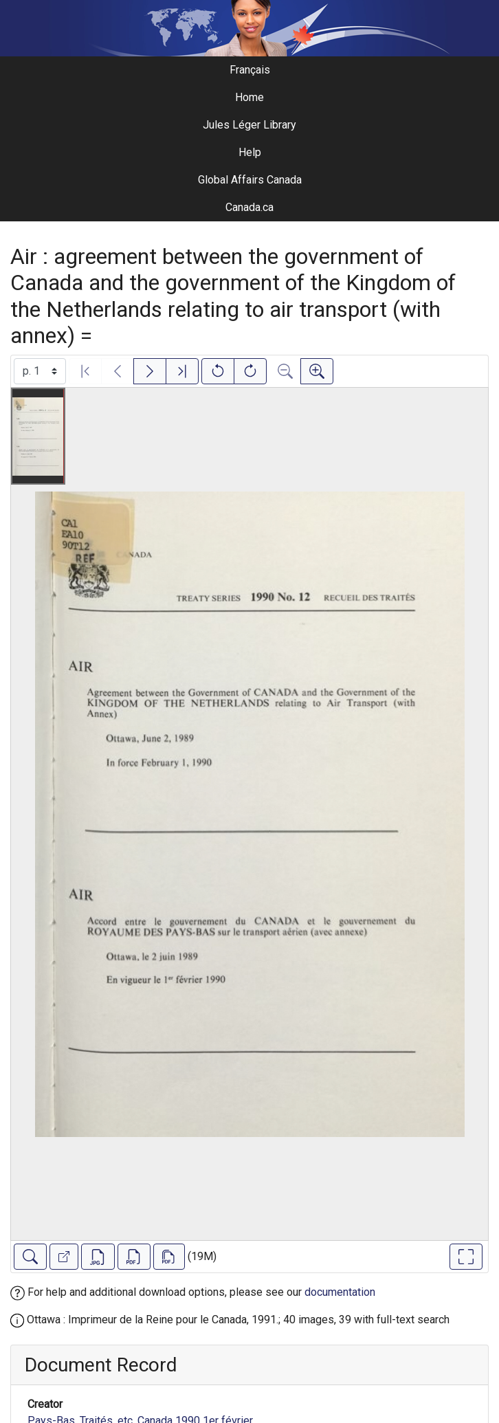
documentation (339, 1292)
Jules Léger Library (249, 124)
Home (249, 97)
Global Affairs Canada (250, 179)
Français (250, 69)
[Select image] (40, 371)
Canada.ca (249, 207)
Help (250, 152)
